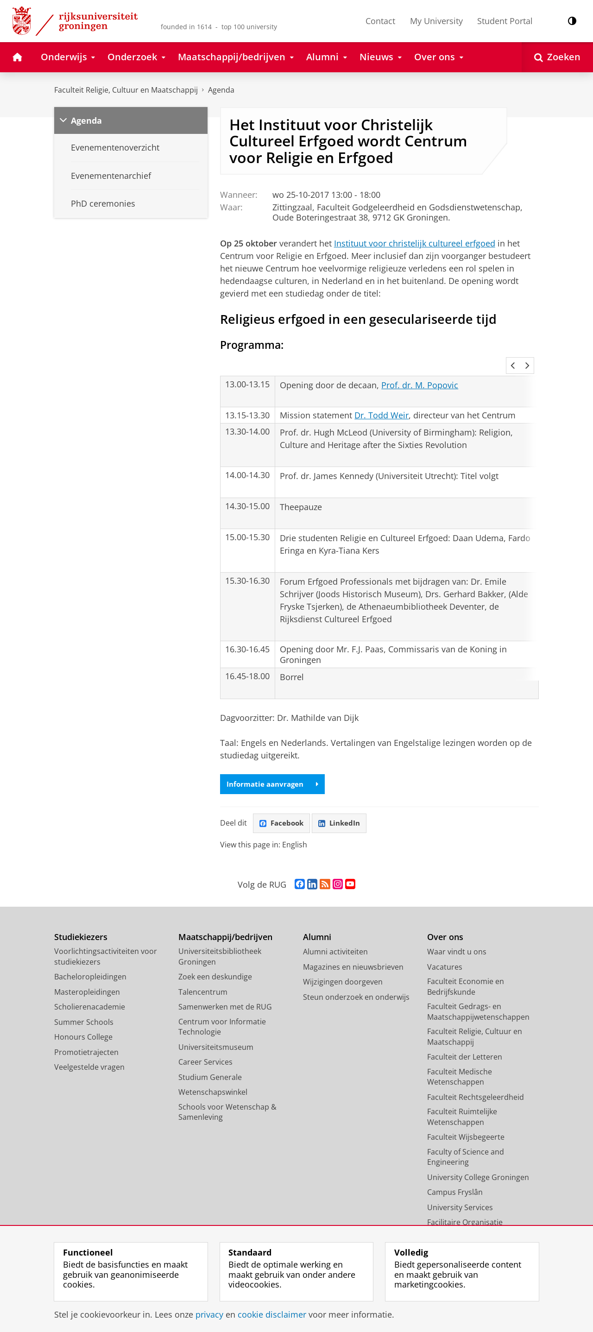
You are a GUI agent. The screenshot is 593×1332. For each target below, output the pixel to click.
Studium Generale (210, 1066)
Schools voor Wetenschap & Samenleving (227, 1100)
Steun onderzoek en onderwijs (356, 985)
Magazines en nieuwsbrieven (353, 955)
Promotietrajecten (86, 1040)
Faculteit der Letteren (464, 1046)
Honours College (83, 1026)
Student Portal (505, 20)
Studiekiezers (80, 925)
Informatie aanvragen (275, 772)
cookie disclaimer (272, 1314)
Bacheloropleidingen (90, 965)
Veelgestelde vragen (89, 1056)
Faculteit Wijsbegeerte (466, 1126)
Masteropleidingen (87, 980)
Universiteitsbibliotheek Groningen (219, 945)
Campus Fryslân (455, 1181)
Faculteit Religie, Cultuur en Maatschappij (126, 90)
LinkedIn (343, 812)
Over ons (445, 925)
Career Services (205, 1051)
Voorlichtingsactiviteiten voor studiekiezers (105, 945)
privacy (209, 1314)
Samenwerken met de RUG (225, 996)
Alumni (317, 925)
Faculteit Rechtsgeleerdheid (475, 1085)
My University (436, 20)
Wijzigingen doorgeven (343, 971)
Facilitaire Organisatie (465, 1211)
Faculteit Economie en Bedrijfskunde (465, 975)
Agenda (221, 90)
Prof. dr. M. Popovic (419, 372)
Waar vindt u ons (456, 940)
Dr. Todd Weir (381, 402)
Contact (380, 20)
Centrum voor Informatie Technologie (222, 1015)
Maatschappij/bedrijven (225, 925)
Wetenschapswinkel (212, 1081)
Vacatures (444, 955)
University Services (460, 1196)
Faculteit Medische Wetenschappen (459, 1065)
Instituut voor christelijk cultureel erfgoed (414, 243)
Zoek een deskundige (215, 965)
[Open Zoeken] (557, 57)
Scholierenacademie (89, 996)
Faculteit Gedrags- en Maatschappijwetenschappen (478, 1000)
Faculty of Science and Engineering (465, 1145)
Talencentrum (202, 980)
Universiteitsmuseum (215, 1035)
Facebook (282, 812)
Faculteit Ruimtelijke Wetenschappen (462, 1105)
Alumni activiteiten (335, 940)
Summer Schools (84, 1010)
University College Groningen (478, 1166)
